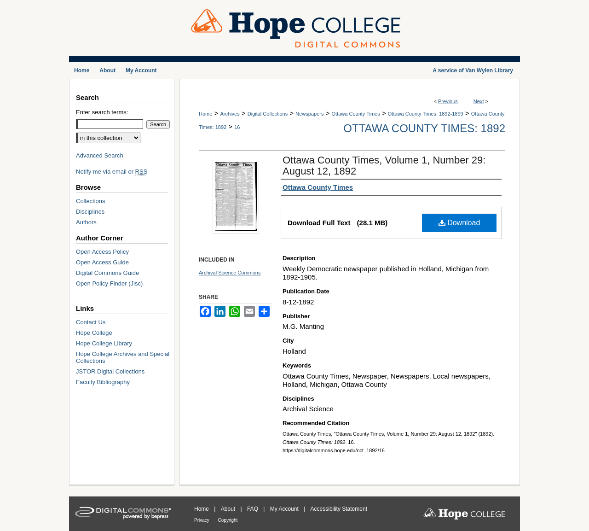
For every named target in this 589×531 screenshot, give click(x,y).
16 (237, 127)
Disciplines (90, 211)
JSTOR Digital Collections (110, 371)
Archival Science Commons (230, 272)
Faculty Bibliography (103, 382)
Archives (229, 114)
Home (205, 114)
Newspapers (309, 114)
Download (459, 223)
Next (479, 101)
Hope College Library (104, 343)
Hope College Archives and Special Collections (122, 357)
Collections (90, 201)
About (229, 509)
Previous (448, 101)
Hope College (94, 332)
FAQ (253, 509)
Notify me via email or (111, 171)
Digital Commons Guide (107, 272)
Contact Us (90, 322)
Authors (86, 222)
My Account (285, 509)
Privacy (202, 520)
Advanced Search (99, 155)
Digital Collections (268, 114)
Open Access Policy (102, 251)
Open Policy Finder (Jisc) (109, 283)
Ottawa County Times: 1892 (424, 128)
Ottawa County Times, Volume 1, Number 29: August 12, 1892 (384, 165)
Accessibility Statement (339, 509)
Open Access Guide (102, 262)
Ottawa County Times (356, 114)
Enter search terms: (102, 112)
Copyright (228, 520)
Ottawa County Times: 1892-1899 (425, 114)
